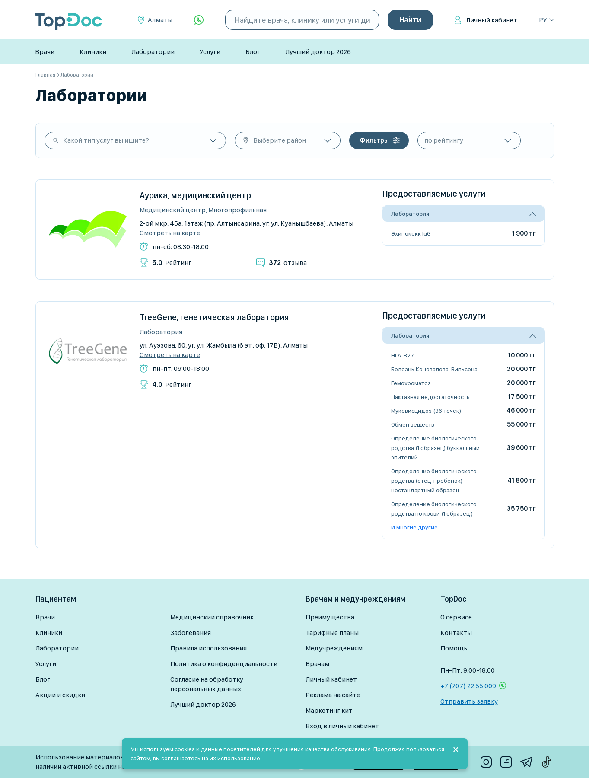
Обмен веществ (412, 424)
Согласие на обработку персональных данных (206, 684)
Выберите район (279, 140)
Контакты (456, 632)
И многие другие (414, 527)
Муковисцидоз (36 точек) (426, 410)
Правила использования (208, 648)
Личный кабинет (491, 20)
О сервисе (456, 617)
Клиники (93, 52)
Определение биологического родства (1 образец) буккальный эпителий (435, 448)
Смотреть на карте (170, 233)
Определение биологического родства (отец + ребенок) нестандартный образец (434, 481)
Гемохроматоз (411, 382)
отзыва (288, 262)
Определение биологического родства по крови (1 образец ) (434, 509)
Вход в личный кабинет (342, 726)
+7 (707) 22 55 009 (468, 686)
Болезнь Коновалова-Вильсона (434, 369)
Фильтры (374, 140)
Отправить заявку (469, 701)
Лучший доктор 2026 (318, 52)
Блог (252, 52)
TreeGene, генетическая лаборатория (214, 317)
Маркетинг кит (329, 710)
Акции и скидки (60, 695)
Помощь (453, 648)
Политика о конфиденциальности (223, 664)
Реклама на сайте (333, 695)
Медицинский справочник (212, 617)
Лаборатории (153, 52)
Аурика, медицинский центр (195, 195)
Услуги (210, 52)
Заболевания (190, 632)
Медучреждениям (334, 648)
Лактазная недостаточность (430, 396)
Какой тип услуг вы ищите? (106, 140)
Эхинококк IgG (411, 233)
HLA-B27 (402, 355)
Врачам (317, 664)
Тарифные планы (332, 632)
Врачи (44, 52)
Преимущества (330, 617)
